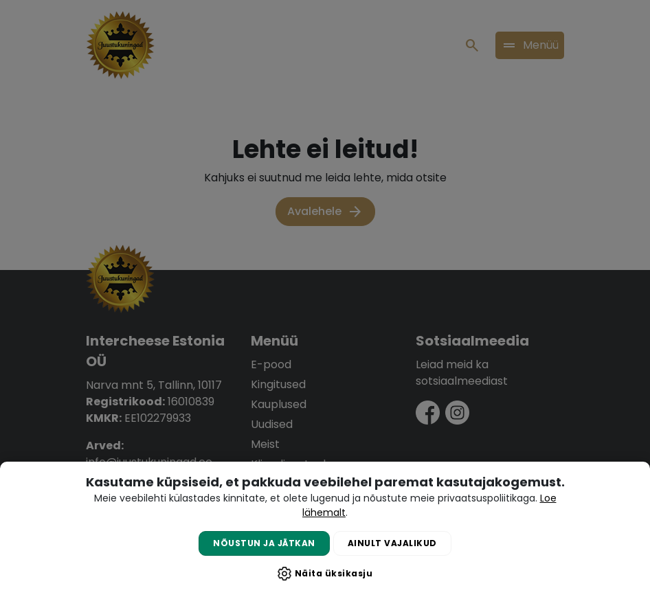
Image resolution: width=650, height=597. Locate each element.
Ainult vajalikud (392, 543)
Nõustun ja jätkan (264, 543)
